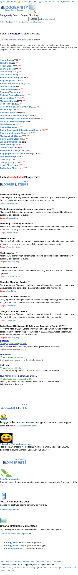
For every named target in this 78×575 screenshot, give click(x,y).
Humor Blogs (6, 60)
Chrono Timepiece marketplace (62, 567)
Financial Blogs (7, 145)
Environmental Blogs (10, 150)
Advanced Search (47, 19)
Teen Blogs (5, 63)
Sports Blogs (6, 69)
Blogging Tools (7, 92)
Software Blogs (7, 89)
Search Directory (16, 22)
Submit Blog (4, 22)
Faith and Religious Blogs (12, 121)
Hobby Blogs (6, 66)
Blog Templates (7, 80)
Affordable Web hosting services (16, 444)
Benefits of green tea (10, 479)
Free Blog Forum (14, 548)
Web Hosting (6, 71)
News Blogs (6, 159)
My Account (6, 562)
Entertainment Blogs (10, 77)
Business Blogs (7, 112)
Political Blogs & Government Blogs (17, 118)
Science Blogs (7, 104)
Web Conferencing (9, 74)
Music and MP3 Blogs (10, 136)
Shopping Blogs (8, 162)
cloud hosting (29, 567)
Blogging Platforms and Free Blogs (17, 153)
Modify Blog (28, 562)
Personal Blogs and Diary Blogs (15, 107)
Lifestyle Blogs (7, 98)
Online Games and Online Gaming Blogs (19, 130)
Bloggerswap (12, 545)
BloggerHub (12, 542)
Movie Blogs (6, 124)
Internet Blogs (7, 86)
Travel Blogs (6, 109)
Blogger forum (9, 1)
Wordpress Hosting (50, 1)
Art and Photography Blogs (13, 83)
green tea (41, 567)
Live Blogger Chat (29, 1)
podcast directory (7, 570)
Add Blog (17, 562)
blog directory (15, 567)
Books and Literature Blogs (13, 133)
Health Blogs (6, 165)
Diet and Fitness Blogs (11, 95)
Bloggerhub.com (28, 426)
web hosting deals (8, 509)
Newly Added (70, 1)
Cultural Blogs (7, 127)
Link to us (40, 562)
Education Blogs (8, 156)
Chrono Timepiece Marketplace (14, 534)
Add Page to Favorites (33, 22)
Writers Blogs (6, 148)
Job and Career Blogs (10, 142)
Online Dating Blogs (9, 139)
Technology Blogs (9, 168)
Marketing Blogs (8, 101)
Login (48, 562)
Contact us (58, 562)
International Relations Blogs (14, 115)
